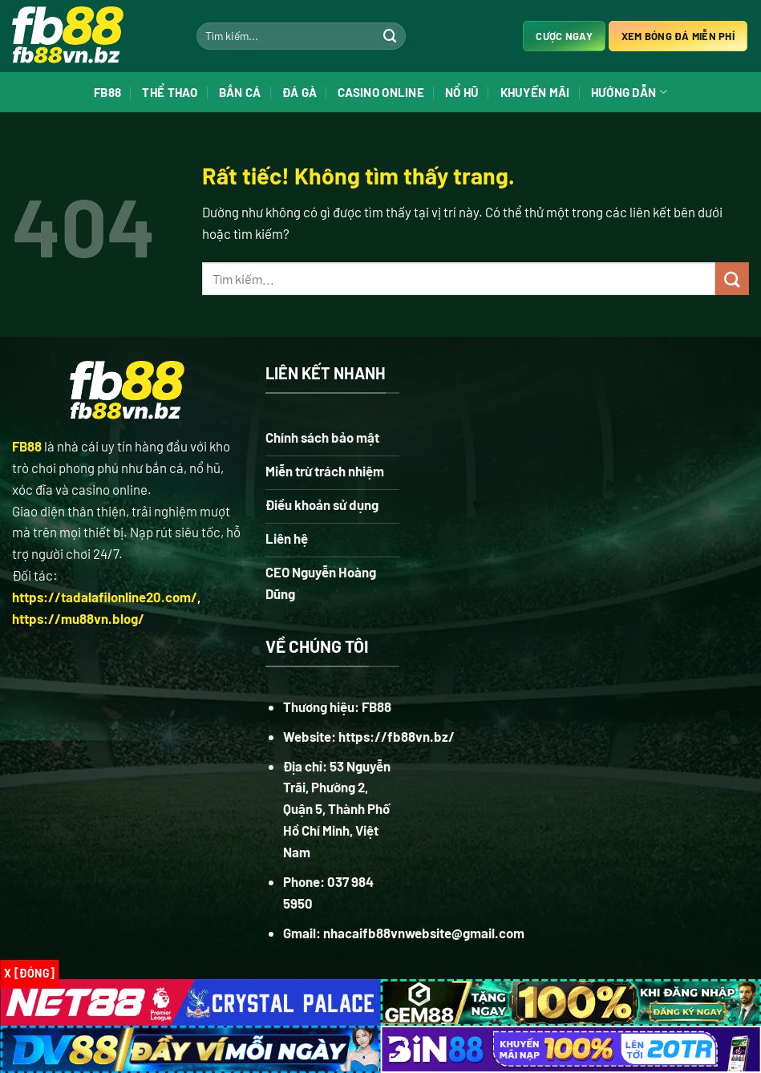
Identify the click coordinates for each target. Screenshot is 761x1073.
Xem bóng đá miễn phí (678, 36)
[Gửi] (390, 36)
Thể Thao (169, 92)
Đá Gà (300, 92)
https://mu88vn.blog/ (78, 618)
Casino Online (381, 92)
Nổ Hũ (462, 92)
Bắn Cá (240, 92)
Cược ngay (564, 36)
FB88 (107, 92)
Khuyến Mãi (535, 92)
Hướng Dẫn (629, 91)
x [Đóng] (29, 973)
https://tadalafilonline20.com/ (104, 597)
